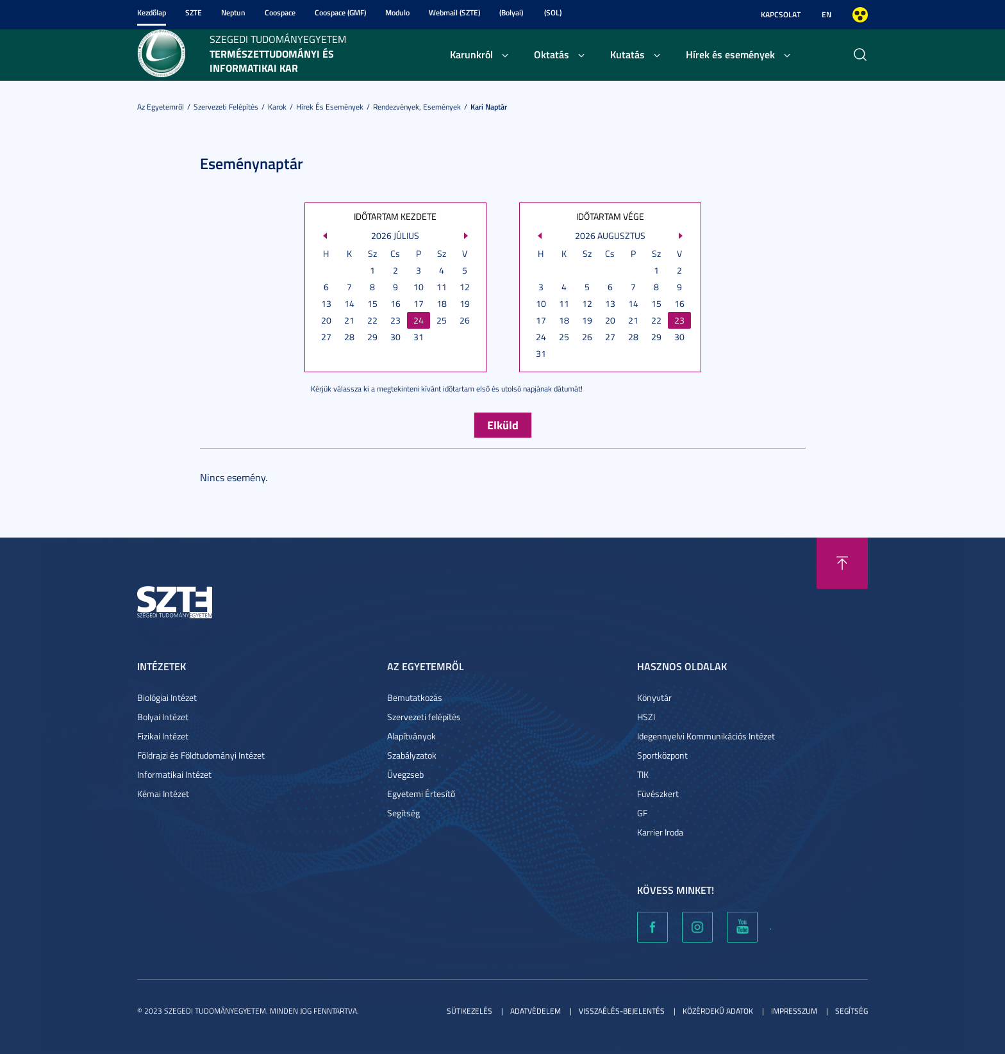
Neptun (233, 12)
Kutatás (627, 54)
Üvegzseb (405, 774)
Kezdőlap (151, 12)
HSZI (646, 717)
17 (418, 303)
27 (326, 337)
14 (349, 303)
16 (395, 303)
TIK (643, 774)
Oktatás (551, 54)
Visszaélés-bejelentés (622, 1010)
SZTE (193, 12)
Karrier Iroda (660, 832)
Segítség (403, 813)
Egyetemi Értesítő (421, 793)
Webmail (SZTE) (454, 12)
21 (349, 320)
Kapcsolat (781, 14)
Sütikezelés (469, 1010)
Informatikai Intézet (174, 774)
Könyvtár (654, 697)
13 (326, 303)
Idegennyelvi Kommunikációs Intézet (706, 736)
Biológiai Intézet (167, 697)
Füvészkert (658, 793)
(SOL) (552, 12)
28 (349, 337)
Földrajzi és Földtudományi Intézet (201, 755)
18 (441, 303)
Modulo (397, 12)
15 (372, 303)
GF (642, 813)
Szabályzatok (411, 755)
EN (826, 14)
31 (418, 337)
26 (465, 320)
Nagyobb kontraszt (860, 14)
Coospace (280, 12)
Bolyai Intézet (162, 717)
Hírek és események (730, 54)
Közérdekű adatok (718, 1010)
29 (372, 337)
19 (465, 303)
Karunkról (471, 54)
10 (418, 287)
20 (326, 320)
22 (372, 320)
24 (418, 320)
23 (395, 320)
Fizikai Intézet (162, 736)
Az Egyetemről (160, 106)
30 (395, 337)
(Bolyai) (511, 12)
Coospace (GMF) (340, 12)
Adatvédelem (535, 1010)
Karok (277, 106)
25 (441, 320)
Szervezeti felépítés (226, 106)
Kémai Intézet (163, 793)
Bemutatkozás (414, 697)
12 (465, 287)
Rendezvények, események (417, 106)
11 (441, 287)
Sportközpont (662, 755)
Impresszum (794, 1010)
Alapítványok (411, 736)
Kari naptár (488, 106)
